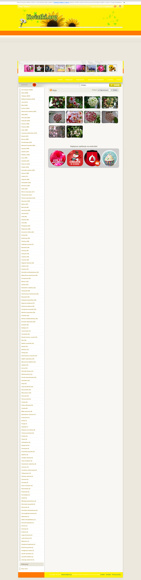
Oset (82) (24, 222)
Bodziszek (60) (25, 238)
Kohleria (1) (24, 532)
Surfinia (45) (25, 250)
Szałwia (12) (24, 365)
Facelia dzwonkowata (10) (28, 377)
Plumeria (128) (25, 185)
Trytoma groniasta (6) (27, 433)
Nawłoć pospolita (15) (27, 343)
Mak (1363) (24, 105)
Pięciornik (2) (25, 507)
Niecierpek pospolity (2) (28, 504)
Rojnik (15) (24, 346)
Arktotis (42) (25, 266)
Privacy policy (116, 574)
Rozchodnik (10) (26, 389)
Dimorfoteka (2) (25, 488)
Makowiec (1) (25, 541)
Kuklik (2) (24, 498)
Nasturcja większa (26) (27, 306)
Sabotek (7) (24, 426)
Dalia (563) (24, 114)
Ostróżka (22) (25, 315)
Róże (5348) (24, 93)
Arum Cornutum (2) (27, 485)
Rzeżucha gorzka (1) (27, 547)
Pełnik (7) (24, 420)
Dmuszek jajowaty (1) (27, 522)
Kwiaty (60, 80)
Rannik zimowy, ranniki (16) (29, 337)
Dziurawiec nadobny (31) (28, 287)
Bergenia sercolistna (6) (28, 430)
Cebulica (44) (25, 256)
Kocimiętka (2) (25, 495)
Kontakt (108, 574)
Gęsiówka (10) (25, 380)
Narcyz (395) (25, 139)
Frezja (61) (24, 235)
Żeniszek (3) (24, 479)
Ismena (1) (24, 525)
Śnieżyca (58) (25, 241)
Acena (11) (24, 368)
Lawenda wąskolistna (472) (29, 133)
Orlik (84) (24, 216)
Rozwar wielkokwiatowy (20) (29, 318)
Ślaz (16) (23, 340)
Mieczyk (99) (25, 207)
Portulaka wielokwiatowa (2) (29, 510)
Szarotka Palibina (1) (27, 556)
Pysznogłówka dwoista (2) (28, 513)
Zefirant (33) (24, 284)
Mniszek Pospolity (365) (28, 145)
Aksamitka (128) (26, 182)
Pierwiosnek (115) (26, 195)
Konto (119, 80)
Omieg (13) (24, 352)
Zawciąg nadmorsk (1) (27, 559)
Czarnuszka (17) (26, 331)
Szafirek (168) (25, 179)
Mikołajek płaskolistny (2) (28, 501)
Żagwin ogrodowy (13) (27, 358)
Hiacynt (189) (25, 173)
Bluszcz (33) (25, 281)
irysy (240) (24, 157)
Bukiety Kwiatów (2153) (28, 99)
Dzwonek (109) (25, 201)
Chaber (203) (25, 167)
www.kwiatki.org (66, 574)
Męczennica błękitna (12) (28, 362)
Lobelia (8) (24, 408)
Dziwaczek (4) (25, 445)
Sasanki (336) (25, 148)
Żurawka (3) (24, 482)
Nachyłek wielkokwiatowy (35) (30, 272)
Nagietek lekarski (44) (27, 263)
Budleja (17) (24, 328)
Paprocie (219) (25, 164)
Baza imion (24, 568)
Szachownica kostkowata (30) (30, 294)
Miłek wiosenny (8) (26, 411)
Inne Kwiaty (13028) (27, 89)
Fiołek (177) (24, 176)
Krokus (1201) (25, 108)
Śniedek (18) (25, 324)
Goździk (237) (25, 161)
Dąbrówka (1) (25, 516)
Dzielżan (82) (25, 219)
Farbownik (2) (25, 491)
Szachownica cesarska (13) (29, 355)
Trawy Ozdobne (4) (26, 461)
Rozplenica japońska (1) (28, 544)
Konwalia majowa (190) (28, 170)
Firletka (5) (24, 436)
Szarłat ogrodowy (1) (27, 553)
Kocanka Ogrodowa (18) (28, 321)
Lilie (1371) (24, 102)
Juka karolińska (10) (27, 386)
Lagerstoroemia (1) (26, 535)
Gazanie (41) (25, 269)
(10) (24, 383)
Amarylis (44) (25, 253)
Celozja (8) (24, 402)
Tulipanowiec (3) (26, 473)
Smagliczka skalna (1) (27, 550)
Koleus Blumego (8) (27, 405)
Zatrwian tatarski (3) (27, 476)
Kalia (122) (24, 188)
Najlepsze (69, 80)
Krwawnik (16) (25, 334)
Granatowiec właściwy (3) (28, 464)
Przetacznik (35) (26, 278)
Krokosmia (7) (25, 417)
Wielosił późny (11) (26, 374)
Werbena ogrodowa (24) (28, 312)
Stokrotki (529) (25, 120)
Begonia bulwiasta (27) (28, 303)
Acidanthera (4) (25, 442)
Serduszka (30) (25, 290)
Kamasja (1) (24, 529)
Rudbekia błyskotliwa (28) (28, 300)
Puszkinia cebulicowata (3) (29, 470)
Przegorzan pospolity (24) (28, 309)
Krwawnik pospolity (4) (28, 451)
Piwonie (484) (25, 127)
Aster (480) (24, 130)
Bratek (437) (24, 136)
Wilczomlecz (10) (26, 392)
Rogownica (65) (25, 229)
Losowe (110, 80)
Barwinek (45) (25, 247)
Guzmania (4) (25, 448)
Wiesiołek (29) (25, 297)
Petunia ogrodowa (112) (28, 198)
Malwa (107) (24, 204)
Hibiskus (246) (25, 154)
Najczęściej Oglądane (96, 80)
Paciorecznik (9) (26, 399)
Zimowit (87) (25, 213)
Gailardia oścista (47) (27, 244)
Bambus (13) (25, 349)
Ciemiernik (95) (25, 210)
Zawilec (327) (25, 151)
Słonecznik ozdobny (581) (28, 111)
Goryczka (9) (25, 396)
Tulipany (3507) (25, 96)
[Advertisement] (71, 44)
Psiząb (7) (24, 423)
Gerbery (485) (25, 123)
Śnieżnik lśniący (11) (27, 371)
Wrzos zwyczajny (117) (27, 191)
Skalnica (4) (24, 454)
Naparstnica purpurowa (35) (29, 275)
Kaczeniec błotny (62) (27, 232)
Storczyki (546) (25, 117)
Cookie (102, 574)
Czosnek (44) (25, 260)
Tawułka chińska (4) (27, 457)
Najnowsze (80, 80)
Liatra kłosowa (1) (26, 538)
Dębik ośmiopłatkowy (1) (28, 519)
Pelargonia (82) (25, 226)
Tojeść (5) (24, 439)
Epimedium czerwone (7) (28, 414)
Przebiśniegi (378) (26, 142)
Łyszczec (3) (25, 467)
